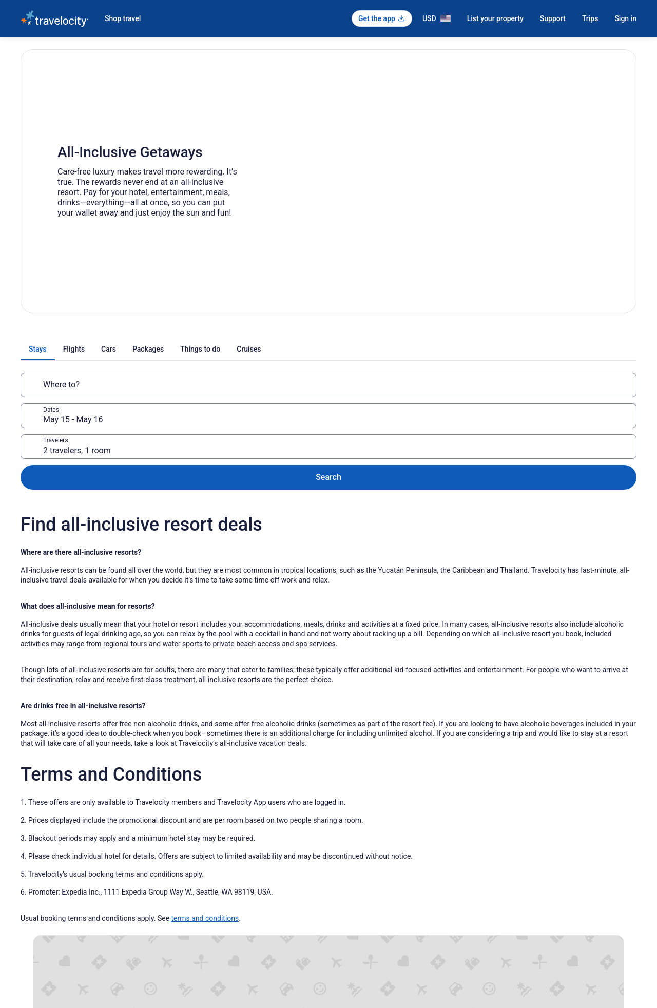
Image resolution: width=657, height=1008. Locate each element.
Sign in (625, 18)
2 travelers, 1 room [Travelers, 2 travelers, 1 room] (456, 389)
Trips (590, 18)
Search (603, 385)
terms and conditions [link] (205, 838)
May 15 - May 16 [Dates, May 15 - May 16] (269, 389)
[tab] (221, 349)
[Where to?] (121, 385)
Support (553, 18)
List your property (495, 18)
